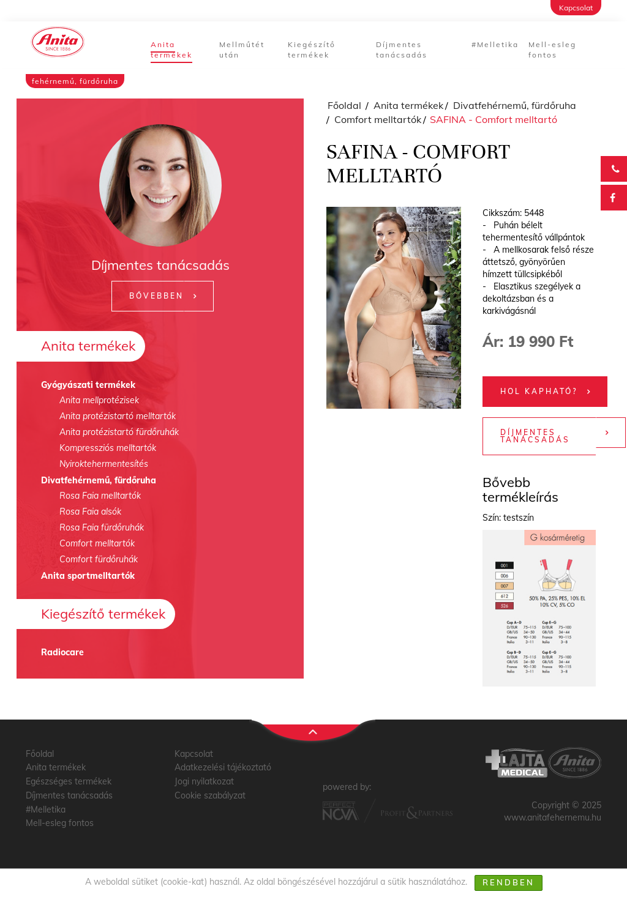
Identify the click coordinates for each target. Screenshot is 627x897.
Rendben (508, 882)
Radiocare (62, 652)
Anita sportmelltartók (88, 575)
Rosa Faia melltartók (100, 495)
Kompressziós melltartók (107, 447)
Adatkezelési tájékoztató (223, 767)
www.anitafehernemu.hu (552, 817)
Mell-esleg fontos (552, 49)
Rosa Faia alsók (90, 511)
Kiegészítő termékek (312, 49)
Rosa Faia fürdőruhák (101, 527)
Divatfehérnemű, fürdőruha (98, 480)
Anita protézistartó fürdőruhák (119, 431)
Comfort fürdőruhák (98, 559)
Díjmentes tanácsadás (401, 49)
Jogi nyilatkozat (204, 781)
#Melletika (495, 44)
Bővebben (156, 295)
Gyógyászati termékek (88, 384)
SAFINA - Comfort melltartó (493, 119)
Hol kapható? (538, 391)
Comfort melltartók (97, 543)
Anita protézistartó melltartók (117, 416)
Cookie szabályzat (210, 795)
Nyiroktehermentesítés (103, 463)
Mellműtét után (242, 49)
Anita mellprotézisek (99, 400)
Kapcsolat (576, 7)
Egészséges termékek (68, 781)
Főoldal (344, 105)
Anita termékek (171, 49)
